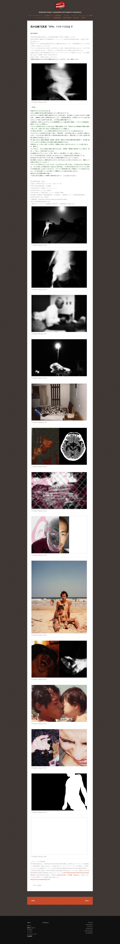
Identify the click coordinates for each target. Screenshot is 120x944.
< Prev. (32, 901)
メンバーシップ (31, 934)
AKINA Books (61, 875)
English (76, 18)
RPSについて (31, 928)
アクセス (29, 930)
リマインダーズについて (35, 15)
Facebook (43, 59)
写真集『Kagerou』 (74, 875)
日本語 (83, 18)
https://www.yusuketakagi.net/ (40, 879)
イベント (29, 932)
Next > (87, 901)
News (34, 885)
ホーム (29, 925)
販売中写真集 (67, 18)
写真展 (39, 885)
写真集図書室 (57, 18)
